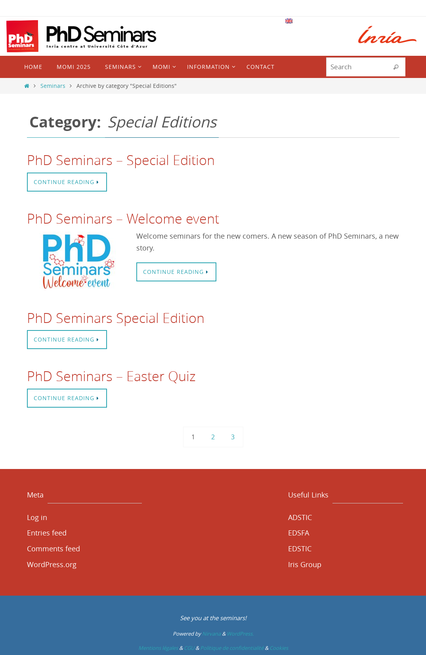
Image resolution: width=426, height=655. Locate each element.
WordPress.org (51, 564)
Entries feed (47, 532)
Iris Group (304, 564)
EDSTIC (299, 548)
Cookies (278, 647)
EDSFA (298, 532)
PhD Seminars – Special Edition (121, 160)
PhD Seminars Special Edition (115, 318)
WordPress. (240, 633)
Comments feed (53, 548)
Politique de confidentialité (232, 647)
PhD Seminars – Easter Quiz (111, 376)
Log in (37, 517)
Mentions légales (158, 647)
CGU (189, 647)
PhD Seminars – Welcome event (123, 218)
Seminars (52, 85)
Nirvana (211, 633)
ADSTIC (300, 517)
